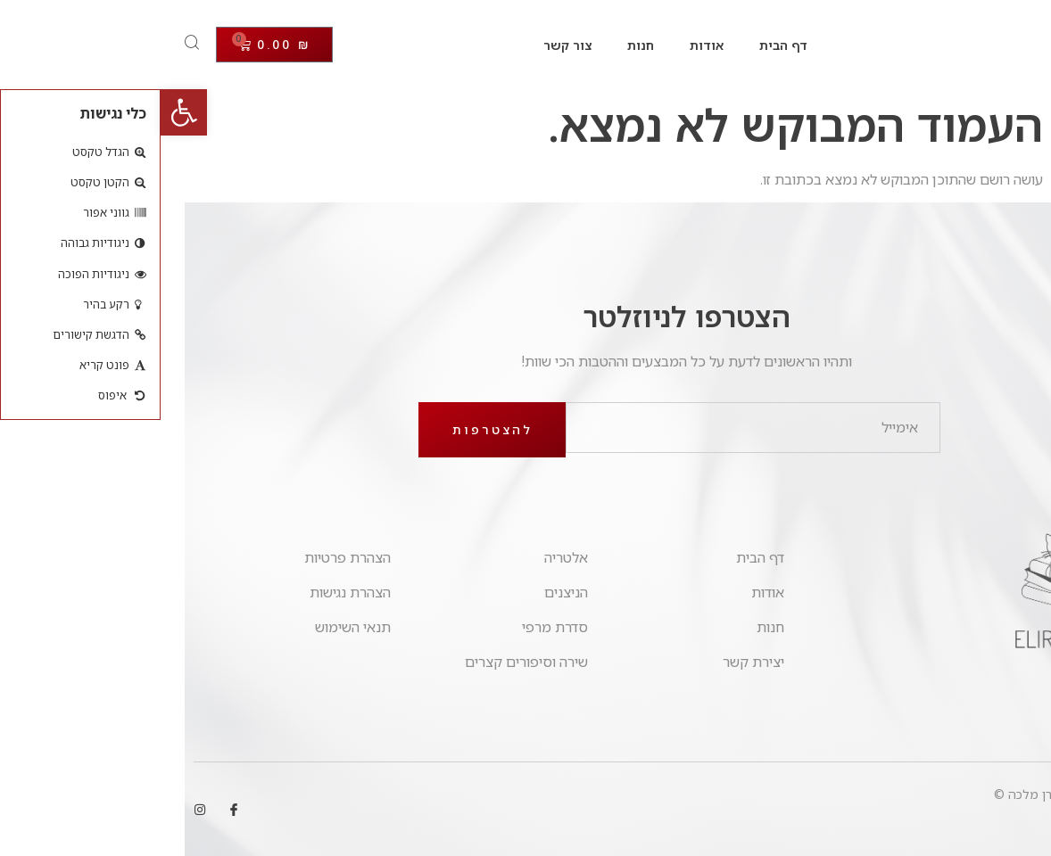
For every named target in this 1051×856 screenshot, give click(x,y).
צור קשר (407, 45)
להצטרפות (332, 429)
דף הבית (623, 45)
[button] (23, 112)
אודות (546, 45)
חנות (480, 45)
